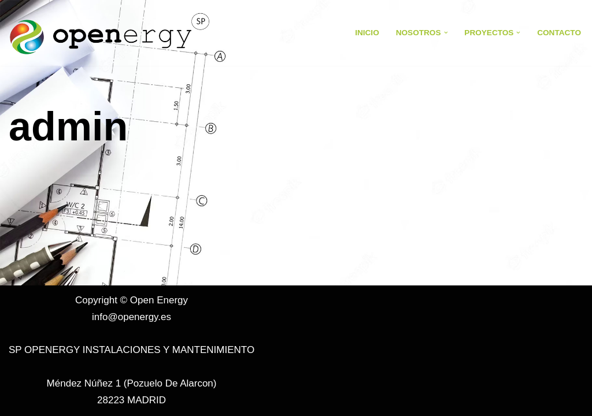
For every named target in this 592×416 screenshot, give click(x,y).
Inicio (367, 32)
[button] (446, 33)
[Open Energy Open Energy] (110, 32)
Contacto (559, 32)
